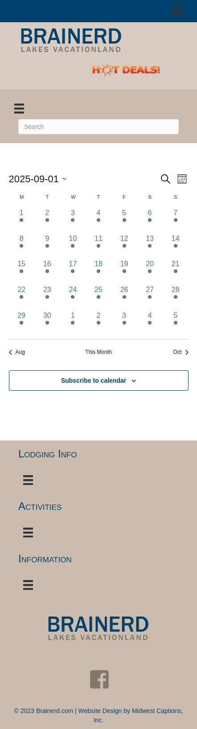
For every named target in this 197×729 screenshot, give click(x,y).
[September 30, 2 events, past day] (47, 323)
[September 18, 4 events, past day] (98, 271)
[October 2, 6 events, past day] (98, 323)
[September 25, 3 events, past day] (98, 297)
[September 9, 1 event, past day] (47, 246)
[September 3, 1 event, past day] (73, 220)
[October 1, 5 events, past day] (73, 323)
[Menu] (177, 11)
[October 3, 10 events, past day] (124, 323)
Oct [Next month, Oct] (181, 352)
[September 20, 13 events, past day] (150, 271)
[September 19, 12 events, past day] (124, 271)
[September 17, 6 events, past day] (73, 271)
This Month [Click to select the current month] (98, 352)
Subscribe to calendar (93, 380)
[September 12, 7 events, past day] (124, 246)
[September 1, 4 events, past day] (22, 220)
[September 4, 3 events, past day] (98, 220)
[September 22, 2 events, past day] (22, 297)
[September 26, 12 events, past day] (124, 297)
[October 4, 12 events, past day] (150, 323)
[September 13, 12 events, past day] (150, 246)
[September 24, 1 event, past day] (73, 297)
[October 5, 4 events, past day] (176, 323)
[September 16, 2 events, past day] (47, 271)
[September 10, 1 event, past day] (73, 246)
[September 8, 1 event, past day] (22, 246)
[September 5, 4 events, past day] (124, 220)
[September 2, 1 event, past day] (47, 220)
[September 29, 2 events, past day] (22, 323)
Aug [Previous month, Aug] (17, 352)
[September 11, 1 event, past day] (98, 246)
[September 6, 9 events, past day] (150, 220)
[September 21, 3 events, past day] (176, 271)
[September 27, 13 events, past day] (150, 297)
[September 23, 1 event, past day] (47, 297)
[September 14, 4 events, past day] (176, 246)
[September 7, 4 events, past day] (176, 220)
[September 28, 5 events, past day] (176, 297)
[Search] (98, 126)
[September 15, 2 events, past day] (22, 271)
